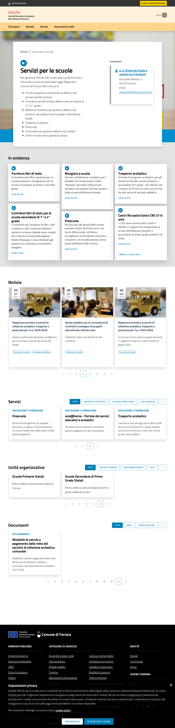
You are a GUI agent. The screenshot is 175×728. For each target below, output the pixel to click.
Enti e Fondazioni (18, 672)
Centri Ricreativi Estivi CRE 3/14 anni (140, 217)
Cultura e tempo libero (101, 656)
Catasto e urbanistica (101, 667)
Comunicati (136, 661)
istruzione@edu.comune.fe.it (135, 92)
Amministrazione (20, 646)
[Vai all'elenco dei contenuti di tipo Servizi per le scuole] (21, 352)
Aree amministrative (19, 661)
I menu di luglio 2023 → (130, 254)
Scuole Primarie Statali (28, 476)
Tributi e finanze (98, 678)
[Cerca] (163, 15)
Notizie (134, 656)
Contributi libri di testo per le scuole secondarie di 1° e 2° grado (31, 217)
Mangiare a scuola (77, 173)
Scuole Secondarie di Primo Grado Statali (84, 478)
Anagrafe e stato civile (61, 656)
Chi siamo (13, 27)
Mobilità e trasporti (99, 672)
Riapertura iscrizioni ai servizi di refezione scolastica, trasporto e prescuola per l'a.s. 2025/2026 (30, 326)
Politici (12, 678)
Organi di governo (18, 656)
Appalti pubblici (57, 667)
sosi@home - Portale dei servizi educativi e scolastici (87, 418)
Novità (30, 27)
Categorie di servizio (63, 646)
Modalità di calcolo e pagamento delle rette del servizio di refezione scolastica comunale (33, 545)
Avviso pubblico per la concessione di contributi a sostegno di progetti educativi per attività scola (86, 326)
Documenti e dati (64, 27)
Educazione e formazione (63, 678)
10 (111, 581)
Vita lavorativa (57, 661)
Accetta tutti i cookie (98, 721)
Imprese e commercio (101, 661)
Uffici (11, 667)
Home (23, 52)
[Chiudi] (171, 684)
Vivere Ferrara (140, 674)
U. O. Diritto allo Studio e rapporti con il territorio (133, 72)
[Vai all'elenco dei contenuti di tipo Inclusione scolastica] (41, 352)
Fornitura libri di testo (27, 173)
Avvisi (133, 667)
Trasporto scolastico (132, 173)
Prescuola (71, 220)
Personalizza (72, 721)
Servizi (44, 27)
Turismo (53, 672)
